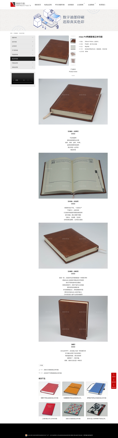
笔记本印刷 (15, 58)
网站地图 (76, 435)
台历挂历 (14, 46)
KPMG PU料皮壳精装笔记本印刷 (96, 398)
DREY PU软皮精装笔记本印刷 (49, 398)
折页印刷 (14, 41)
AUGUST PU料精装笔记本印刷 (53, 373)
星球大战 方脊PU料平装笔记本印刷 (97, 418)
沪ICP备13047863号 (88, 435)
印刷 (74, 212)
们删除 (71, 435)
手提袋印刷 (15, 54)
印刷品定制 (15, 63)
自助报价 (71, 5)
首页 (11, 33)
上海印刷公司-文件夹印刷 (49, 418)
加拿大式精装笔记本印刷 (51, 370)
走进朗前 (92, 5)
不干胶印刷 (15, 50)
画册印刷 (14, 37)
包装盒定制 (48, 5)
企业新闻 (81, 5)
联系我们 (103, 5)
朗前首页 (38, 5)
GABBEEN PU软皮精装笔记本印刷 (74, 398)
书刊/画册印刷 (60, 5)
